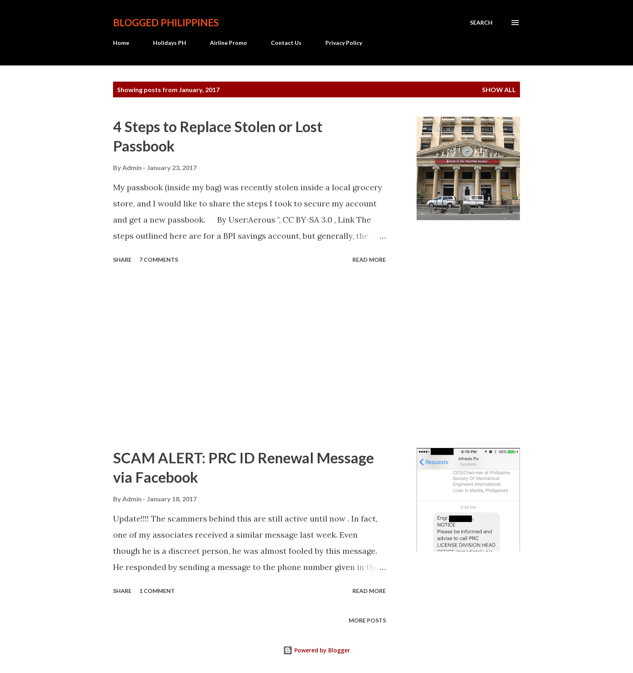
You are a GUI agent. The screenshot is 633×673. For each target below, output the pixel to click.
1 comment (157, 590)
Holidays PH (169, 42)
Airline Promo (228, 42)
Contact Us (286, 42)
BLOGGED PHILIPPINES (166, 22)
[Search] (481, 22)
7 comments (158, 259)
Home (121, 42)
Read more (369, 259)
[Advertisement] (249, 357)
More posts (367, 620)
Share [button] (122, 259)
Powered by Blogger (316, 650)
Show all (499, 89)
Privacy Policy (343, 42)
